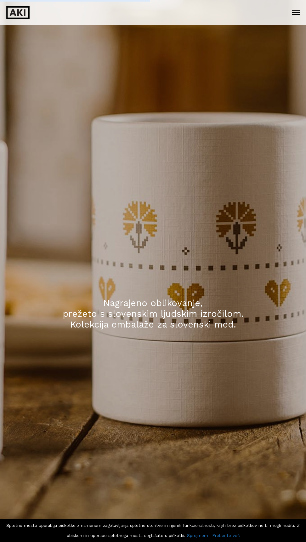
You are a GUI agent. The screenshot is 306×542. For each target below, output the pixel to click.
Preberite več (226, 535)
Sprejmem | (199, 535)
